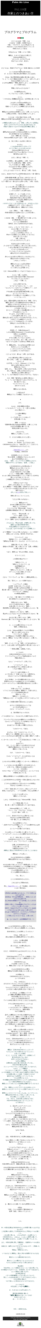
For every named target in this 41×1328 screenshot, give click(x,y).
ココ (18, 492)
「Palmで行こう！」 (19, 450)
